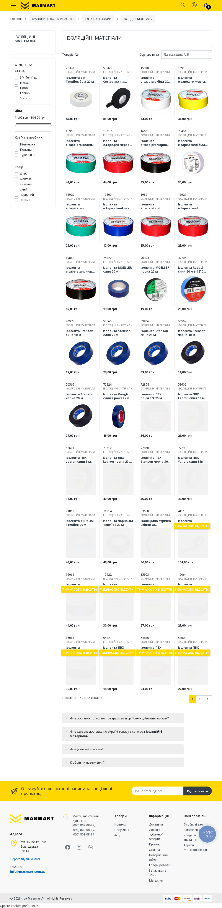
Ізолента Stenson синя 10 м (79, 333)
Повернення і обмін (158, 857)
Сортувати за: (149, 54)
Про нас (154, 844)
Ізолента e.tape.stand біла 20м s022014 (191, 143)
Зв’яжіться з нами (157, 872)
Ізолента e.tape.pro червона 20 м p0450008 (118, 143)
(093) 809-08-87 (83, 830)
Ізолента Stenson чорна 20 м (79, 396)
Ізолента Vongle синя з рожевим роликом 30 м (116, 396)
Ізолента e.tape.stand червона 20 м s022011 (188, 206)
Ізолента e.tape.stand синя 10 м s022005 (117, 206)
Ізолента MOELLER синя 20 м (117, 269)
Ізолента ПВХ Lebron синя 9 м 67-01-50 (78, 460)
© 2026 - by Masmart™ (27, 898)
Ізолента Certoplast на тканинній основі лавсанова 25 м (117, 80)
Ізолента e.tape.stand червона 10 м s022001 (151, 206)
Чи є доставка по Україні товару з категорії (119, 718)
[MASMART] (38, 5)
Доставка (156, 824)
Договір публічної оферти (156, 834)
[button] (182, 5)
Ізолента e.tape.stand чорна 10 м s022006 (81, 269)
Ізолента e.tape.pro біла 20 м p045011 (154, 80)
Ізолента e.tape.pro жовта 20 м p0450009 (191, 80)
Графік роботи (159, 865)
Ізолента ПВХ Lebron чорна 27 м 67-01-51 (117, 460)
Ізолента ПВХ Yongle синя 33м (191, 460)
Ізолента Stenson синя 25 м (154, 333)
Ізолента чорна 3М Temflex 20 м (118, 523)
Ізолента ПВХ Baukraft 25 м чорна (151, 396)
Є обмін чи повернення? (87, 762)
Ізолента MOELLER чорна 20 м (154, 269)
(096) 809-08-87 (83, 825)
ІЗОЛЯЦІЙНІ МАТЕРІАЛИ (25, 39)
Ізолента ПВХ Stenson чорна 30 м (154, 460)
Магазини (156, 880)
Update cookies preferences (19, 906)
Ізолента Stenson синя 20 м (117, 333)
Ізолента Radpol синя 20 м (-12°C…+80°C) (192, 269)
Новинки (120, 824)
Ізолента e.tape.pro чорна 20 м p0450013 (153, 143)
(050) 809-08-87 (83, 834)
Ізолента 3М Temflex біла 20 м (80, 80)
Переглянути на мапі (25, 859)
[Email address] (158, 791)
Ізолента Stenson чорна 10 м (192, 333)
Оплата (154, 850)
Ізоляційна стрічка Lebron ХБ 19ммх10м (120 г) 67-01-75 (155, 523)
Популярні (121, 830)
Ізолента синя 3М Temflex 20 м (80, 523)
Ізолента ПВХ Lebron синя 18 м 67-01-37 (191, 396)
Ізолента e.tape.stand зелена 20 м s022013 (75, 206)
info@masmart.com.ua (28, 871)
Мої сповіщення (195, 850)
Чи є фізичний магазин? (86, 749)
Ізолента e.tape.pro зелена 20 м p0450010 (80, 143)
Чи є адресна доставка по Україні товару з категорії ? (116, 733)
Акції (117, 835)
